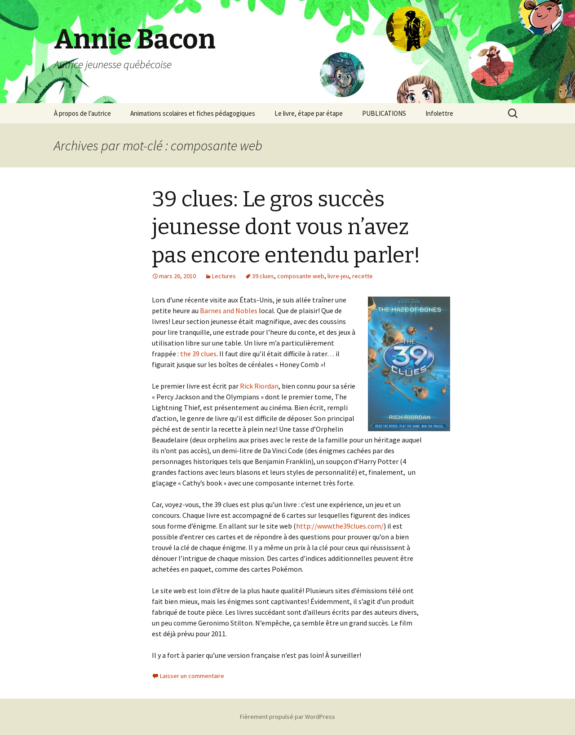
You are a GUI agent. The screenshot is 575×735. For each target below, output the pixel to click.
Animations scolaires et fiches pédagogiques (192, 113)
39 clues (263, 276)
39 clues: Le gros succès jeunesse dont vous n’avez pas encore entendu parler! (286, 227)
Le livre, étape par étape (308, 113)
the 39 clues (198, 353)
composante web (300, 276)
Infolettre (439, 113)
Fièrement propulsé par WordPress (287, 717)
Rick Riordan (259, 385)
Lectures (224, 276)
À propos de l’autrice (82, 113)
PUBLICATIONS (384, 113)
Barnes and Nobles (228, 310)
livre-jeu (338, 276)
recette (362, 276)
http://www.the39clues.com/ (340, 525)
